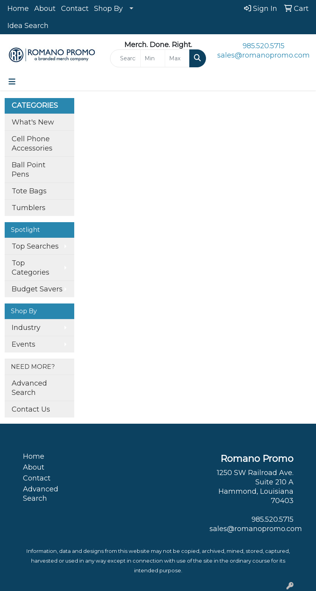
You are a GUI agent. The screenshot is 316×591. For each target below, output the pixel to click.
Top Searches (35, 246)
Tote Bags (29, 191)
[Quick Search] (125, 58)
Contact (75, 8)
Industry (26, 327)
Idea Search (28, 25)
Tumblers (28, 207)
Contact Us (31, 409)
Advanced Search (29, 388)
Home (18, 8)
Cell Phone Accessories (32, 144)
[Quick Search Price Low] (152, 58)
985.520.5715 (264, 46)
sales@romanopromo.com (263, 55)
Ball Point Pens (28, 170)
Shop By (108, 8)
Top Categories (30, 268)
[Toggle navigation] (12, 81)
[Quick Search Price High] (177, 58)
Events (23, 344)
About (45, 8)
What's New (33, 122)
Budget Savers (37, 289)
